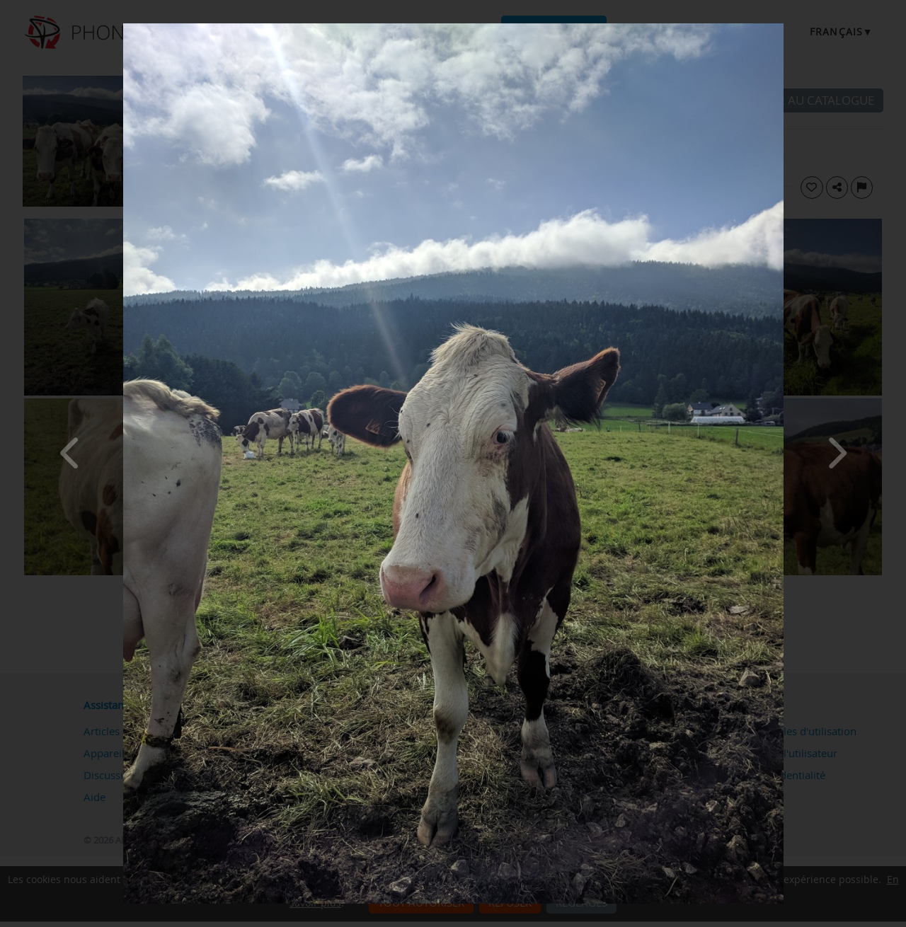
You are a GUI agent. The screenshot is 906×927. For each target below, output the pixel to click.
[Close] (780, 26)
